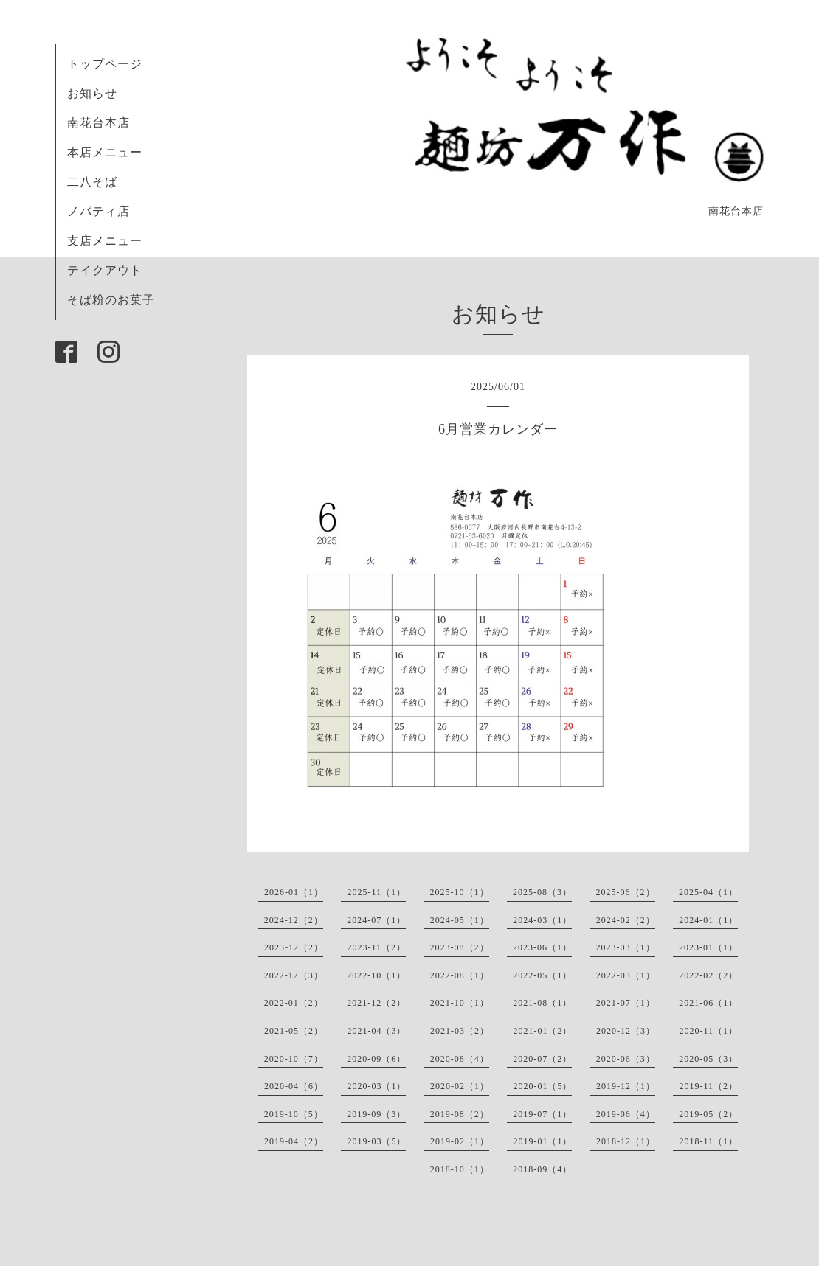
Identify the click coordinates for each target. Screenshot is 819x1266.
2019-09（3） (376, 1114)
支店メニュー (104, 240)
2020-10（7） (293, 1059)
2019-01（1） (542, 1141)
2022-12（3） (293, 975)
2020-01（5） (542, 1086)
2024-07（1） (376, 920)
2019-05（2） (708, 1114)
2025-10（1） (459, 892)
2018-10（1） (459, 1169)
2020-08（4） (459, 1059)
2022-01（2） (293, 1003)
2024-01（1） (708, 920)
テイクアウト (104, 270)
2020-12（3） (625, 1031)
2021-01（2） (542, 1031)
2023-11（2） (376, 947)
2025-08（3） (542, 892)
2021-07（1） (625, 1003)
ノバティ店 (98, 211)
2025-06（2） (625, 892)
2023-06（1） (542, 947)
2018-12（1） (625, 1141)
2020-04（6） (293, 1086)
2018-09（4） (542, 1169)
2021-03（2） (459, 1031)
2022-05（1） (542, 975)
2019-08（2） (459, 1114)
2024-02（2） (625, 920)
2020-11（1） (708, 1031)
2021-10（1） (459, 1003)
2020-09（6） (376, 1059)
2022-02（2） (708, 975)
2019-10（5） (293, 1114)
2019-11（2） (708, 1086)
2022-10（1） (376, 975)
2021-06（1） (708, 1003)
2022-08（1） (459, 975)
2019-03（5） (376, 1141)
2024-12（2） (293, 920)
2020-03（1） (376, 1086)
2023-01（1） (708, 947)
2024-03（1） (542, 920)
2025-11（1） (376, 892)
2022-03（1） (625, 975)
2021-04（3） (376, 1031)
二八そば (92, 181)
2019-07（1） (542, 1114)
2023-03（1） (625, 947)
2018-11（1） (708, 1141)
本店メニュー (104, 152)
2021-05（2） (293, 1031)
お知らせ (92, 93)
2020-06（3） (625, 1059)
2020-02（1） (459, 1086)
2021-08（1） (542, 1003)
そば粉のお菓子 (111, 299)
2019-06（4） (625, 1114)
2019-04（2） (293, 1141)
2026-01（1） (293, 892)
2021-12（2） (376, 1003)
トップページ (104, 64)
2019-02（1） (459, 1141)
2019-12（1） (625, 1086)
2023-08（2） (459, 947)
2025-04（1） (708, 892)
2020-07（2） (542, 1059)
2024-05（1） (459, 920)
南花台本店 (98, 122)
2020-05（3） (708, 1059)
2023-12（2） (293, 947)
